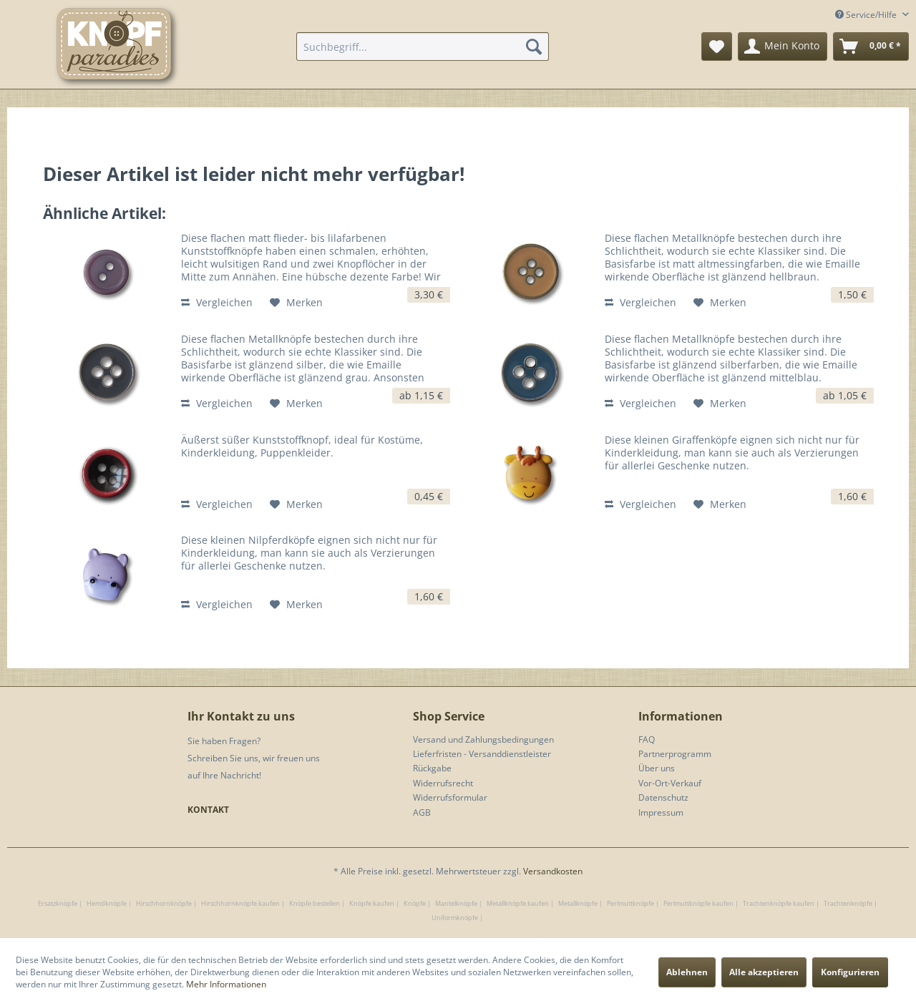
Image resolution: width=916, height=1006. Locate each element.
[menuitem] (422, 46)
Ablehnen (687, 972)
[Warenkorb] (871, 46)
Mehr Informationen (226, 984)
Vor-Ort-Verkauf (669, 783)
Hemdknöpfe (107, 903)
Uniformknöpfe (455, 917)
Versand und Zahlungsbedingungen (483, 739)
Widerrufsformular (450, 797)
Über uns (656, 768)
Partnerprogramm (674, 754)
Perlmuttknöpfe (630, 903)
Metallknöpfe (578, 903)
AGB (422, 812)
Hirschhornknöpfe (164, 903)
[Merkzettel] (716, 46)
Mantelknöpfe (456, 903)
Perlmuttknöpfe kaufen (698, 903)
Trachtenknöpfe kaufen (778, 903)
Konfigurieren (850, 972)
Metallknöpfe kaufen (518, 903)
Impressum (660, 812)
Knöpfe (415, 903)
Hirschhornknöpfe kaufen (240, 903)
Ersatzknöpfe (57, 903)
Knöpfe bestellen (314, 903)
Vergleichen (217, 302)
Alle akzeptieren (764, 972)
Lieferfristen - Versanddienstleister (482, 754)
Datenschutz (663, 797)
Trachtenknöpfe (848, 903)
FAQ (646, 739)
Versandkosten (553, 871)
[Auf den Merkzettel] (296, 302)
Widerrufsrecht (443, 783)
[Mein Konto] (782, 46)
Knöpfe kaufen (371, 903)
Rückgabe (432, 768)
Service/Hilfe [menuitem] (867, 15)
